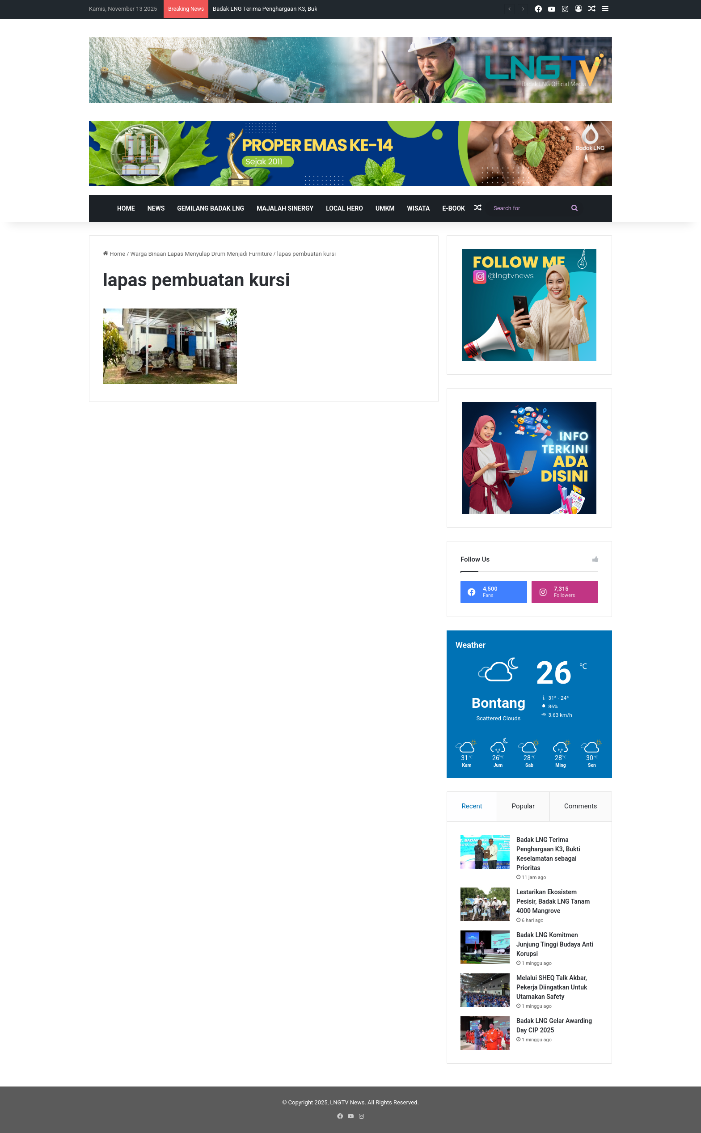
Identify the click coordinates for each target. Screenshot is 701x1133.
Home (126, 208)
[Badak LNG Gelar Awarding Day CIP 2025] (485, 1033)
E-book (453, 208)
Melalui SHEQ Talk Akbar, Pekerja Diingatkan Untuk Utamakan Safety (551, 987)
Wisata (418, 208)
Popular (523, 806)
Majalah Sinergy (285, 208)
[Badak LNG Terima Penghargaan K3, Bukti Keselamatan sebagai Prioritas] (485, 852)
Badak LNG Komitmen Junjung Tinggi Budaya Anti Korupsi (554, 944)
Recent (471, 806)
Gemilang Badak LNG (210, 208)
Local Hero (344, 208)
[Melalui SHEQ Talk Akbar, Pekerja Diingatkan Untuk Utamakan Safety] (485, 990)
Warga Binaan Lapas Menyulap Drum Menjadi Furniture (201, 253)
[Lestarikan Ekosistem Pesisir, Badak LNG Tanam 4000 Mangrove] (485, 904)
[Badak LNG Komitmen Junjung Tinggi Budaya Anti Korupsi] (485, 947)
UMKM (385, 208)
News (156, 208)
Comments (580, 806)
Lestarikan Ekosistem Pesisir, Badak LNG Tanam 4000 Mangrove (553, 901)
